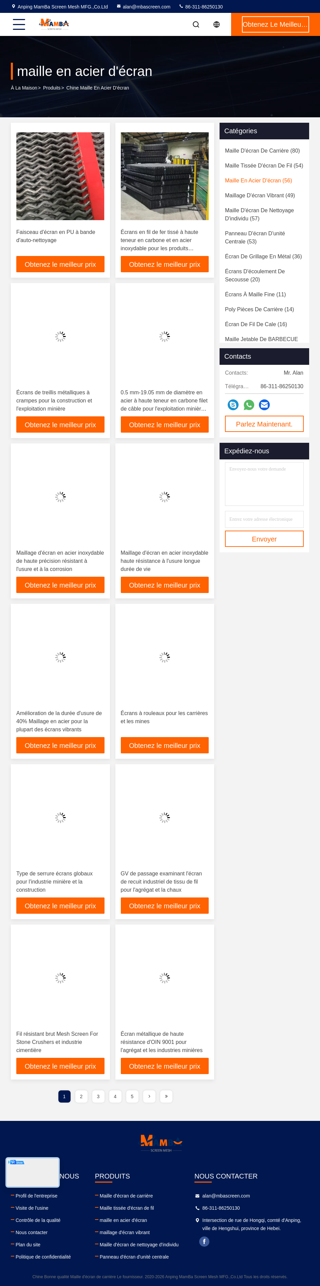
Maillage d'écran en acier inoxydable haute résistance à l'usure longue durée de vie (164, 561)
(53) (255, 237)
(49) (260, 195)
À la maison (24, 88)
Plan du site (28, 1244)
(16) (256, 324)
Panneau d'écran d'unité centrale (134, 1257)
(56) (258, 180)
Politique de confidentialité (43, 1257)
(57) (259, 214)
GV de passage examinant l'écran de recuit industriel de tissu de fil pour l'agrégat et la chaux (161, 882)
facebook (204, 1241)
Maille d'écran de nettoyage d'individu (139, 1244)
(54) (264, 166)
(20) (255, 275)
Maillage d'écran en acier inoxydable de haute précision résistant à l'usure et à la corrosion (60, 561)
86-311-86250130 (200, 6)
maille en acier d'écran (123, 1220)
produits (51, 88)
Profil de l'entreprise (36, 1196)
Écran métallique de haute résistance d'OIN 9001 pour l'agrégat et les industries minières (162, 1042)
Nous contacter (32, 1232)
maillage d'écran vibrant (125, 1232)
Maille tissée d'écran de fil (127, 1208)
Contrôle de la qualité (38, 1220)
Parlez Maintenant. (264, 424)
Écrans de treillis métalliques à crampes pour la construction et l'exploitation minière (54, 401)
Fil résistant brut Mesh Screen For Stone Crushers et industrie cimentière (57, 1042)
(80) (262, 151)
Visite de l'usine (32, 1208)
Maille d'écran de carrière (126, 1196)
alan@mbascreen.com (143, 6)
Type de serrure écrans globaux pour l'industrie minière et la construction (54, 882)
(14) (259, 309)
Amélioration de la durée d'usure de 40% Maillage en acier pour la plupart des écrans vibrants (59, 721)
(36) (263, 256)
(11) (255, 294)
